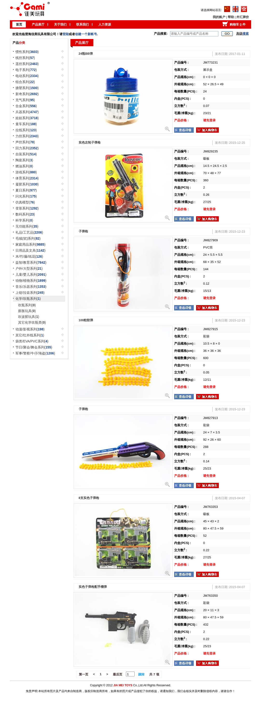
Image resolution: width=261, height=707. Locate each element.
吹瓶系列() (27, 305)
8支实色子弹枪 (89, 498)
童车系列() (26, 124)
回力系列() (27, 148)
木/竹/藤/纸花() (29, 256)
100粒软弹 (86, 320)
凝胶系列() (27, 184)
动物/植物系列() (30, 280)
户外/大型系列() (29, 268)
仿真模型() (25, 202)
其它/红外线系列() (29, 335)
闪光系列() (26, 196)
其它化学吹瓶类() (32, 322)
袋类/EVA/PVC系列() (31, 341)
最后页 (117, 674)
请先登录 (209, 120)
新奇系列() (27, 94)
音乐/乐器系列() (30, 286)
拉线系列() (26, 130)
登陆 (65, 34)
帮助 (231, 17)
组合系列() (25, 82)
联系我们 (82, 24)
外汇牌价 (242, 17)
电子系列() (26, 70)
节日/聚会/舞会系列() (33, 347)
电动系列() (27, 76)
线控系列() (25, 58)
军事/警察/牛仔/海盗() (35, 353)
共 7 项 (154, 674)
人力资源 (104, 24)
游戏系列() (26, 172)
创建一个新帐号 (86, 34)
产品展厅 (38, 24)
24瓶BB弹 (86, 53)
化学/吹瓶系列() (28, 299)
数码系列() (25, 214)
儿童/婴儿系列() (30, 274)
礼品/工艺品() (29, 232)
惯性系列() (27, 52)
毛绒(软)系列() (28, 238)
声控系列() (25, 142)
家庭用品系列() (30, 244)
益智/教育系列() (30, 262)
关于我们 (60, 24)
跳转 (141, 674)
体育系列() (27, 178)
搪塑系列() (27, 88)
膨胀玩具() (27, 311)
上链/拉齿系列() (30, 293)
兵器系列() (27, 112)
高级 (242, 33)
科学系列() (24, 220)
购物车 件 (238, 24)
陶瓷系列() (24, 160)
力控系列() (27, 136)
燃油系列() (24, 166)
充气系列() (25, 100)
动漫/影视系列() (30, 329)
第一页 (83, 674)
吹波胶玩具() (28, 317)
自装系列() (26, 154)
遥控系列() (27, 64)
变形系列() (27, 208)
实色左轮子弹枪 (90, 142)
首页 (19, 24)
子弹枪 (83, 231)
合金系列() (26, 106)
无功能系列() (26, 226)
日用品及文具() (30, 250)
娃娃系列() (27, 118)
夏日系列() (26, 190)
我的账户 (219, 17)
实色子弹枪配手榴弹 (93, 587)
